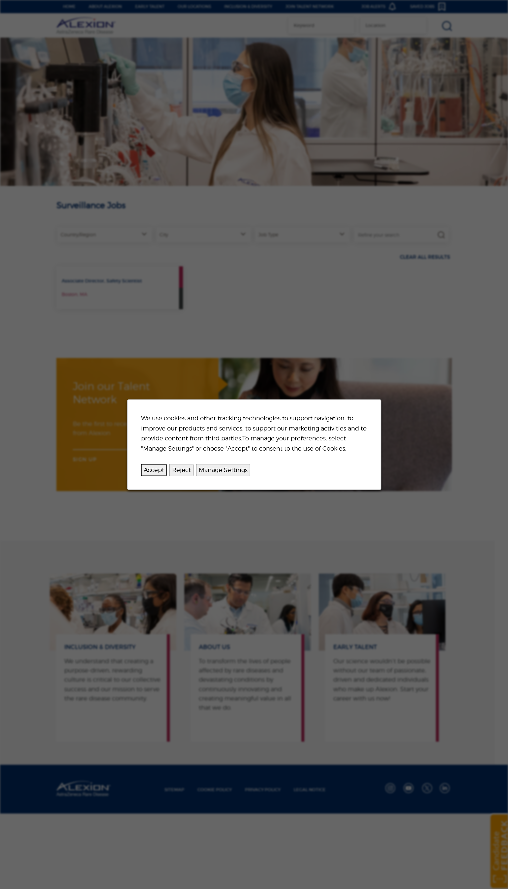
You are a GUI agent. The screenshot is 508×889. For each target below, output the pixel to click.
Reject (181, 469)
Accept (153, 469)
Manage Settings (222, 469)
